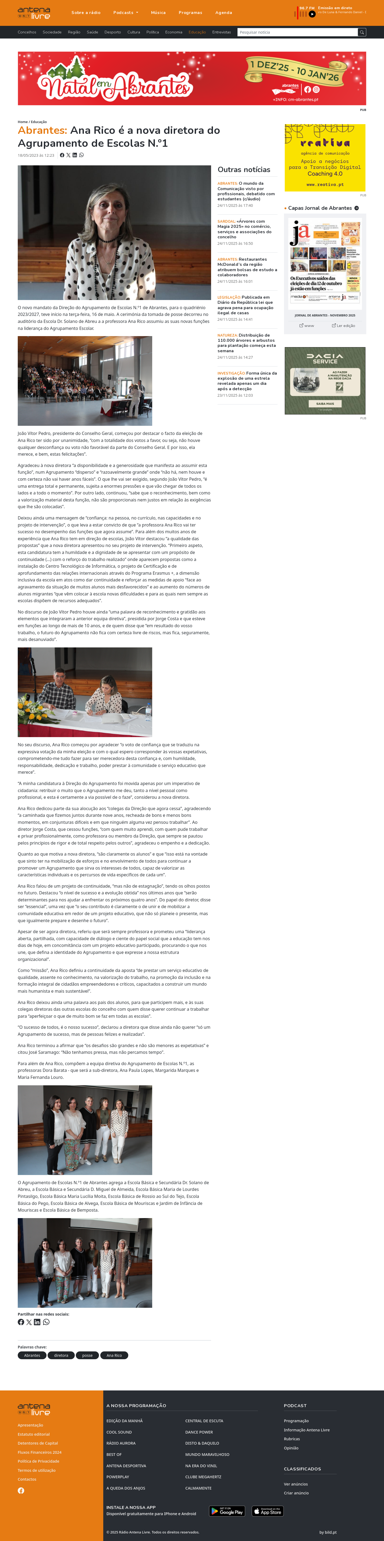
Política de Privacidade (38, 1461)
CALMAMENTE (198, 1488)
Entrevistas (221, 32)
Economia (173, 32)
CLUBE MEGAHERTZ (203, 1476)
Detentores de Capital (38, 1443)
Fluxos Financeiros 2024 (40, 1452)
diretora (61, 1355)
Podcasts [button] (124, 12)
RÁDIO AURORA (121, 1443)
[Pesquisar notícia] (297, 32)
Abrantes (32, 1355)
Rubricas (292, 1438)
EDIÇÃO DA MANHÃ (124, 1420)
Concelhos (27, 32)
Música (158, 12)
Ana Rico (114, 1355)
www (307, 325)
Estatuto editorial (34, 1434)
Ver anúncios (296, 1484)
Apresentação (30, 1425)
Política (153, 32)
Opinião (291, 1448)
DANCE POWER (199, 1432)
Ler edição (343, 325)
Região (74, 32)
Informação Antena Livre (307, 1429)
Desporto (113, 32)
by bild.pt (328, 1532)
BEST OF (114, 1454)
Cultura (133, 32)
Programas (190, 12)
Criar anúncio (296, 1492)
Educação (197, 32)
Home (23, 121)
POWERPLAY (117, 1476)
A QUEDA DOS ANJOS (125, 1488)
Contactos (27, 1479)
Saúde (92, 32)
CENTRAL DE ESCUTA (204, 1420)
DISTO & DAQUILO (202, 1443)
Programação (296, 1420)
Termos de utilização (37, 1470)
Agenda (223, 12)
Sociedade (52, 32)
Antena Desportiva (126, 1465)
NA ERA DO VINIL (201, 1465)
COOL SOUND (119, 1432)
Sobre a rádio (86, 12)
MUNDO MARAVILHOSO (207, 1454)
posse (87, 1355)
